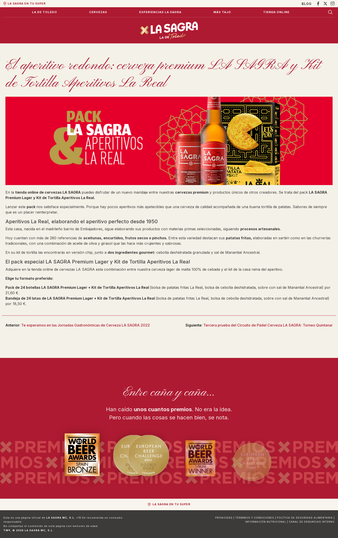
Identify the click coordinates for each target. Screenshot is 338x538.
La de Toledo (44, 12)
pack (31, 206)
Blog (307, 4)
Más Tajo (222, 12)
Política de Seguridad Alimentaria (305, 517)
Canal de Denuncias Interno (312, 521)
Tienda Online (276, 12)
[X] (325, 4)
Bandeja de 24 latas (23, 298)
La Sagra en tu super (27, 3)
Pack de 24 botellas (22, 287)
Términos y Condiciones (254, 517)
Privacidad (224, 517)
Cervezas (98, 12)
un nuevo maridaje (132, 192)
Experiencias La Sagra (160, 12)
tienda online (42, 269)
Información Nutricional (265, 521)
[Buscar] (330, 12)
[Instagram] (333, 4)
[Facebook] (318, 4)
